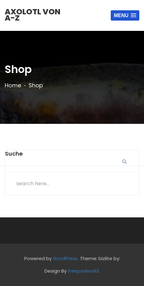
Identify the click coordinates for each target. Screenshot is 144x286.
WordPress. (66, 258)
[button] (125, 15)
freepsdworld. (84, 271)
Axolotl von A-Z (32, 14)
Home (13, 85)
